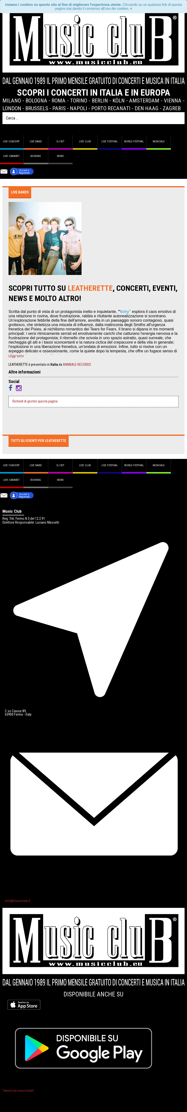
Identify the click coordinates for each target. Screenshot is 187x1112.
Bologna (36, 100)
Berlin (100, 100)
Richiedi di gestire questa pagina (34, 401)
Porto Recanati (111, 108)
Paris (59, 108)
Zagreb (172, 108)
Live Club (85, 141)
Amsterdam (144, 100)
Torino (78, 100)
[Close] (131, 8)
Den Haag (147, 108)
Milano (11, 100)
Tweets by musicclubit (18, 1091)
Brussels (36, 108)
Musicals (158, 141)
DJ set (60, 141)
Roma (58, 100)
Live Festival (110, 141)
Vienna (172, 100)
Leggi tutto (16, 356)
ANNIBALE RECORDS (77, 365)
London (11, 108)
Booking (35, 156)
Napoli (78, 108)
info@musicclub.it (17, 901)
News (60, 156)
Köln (118, 100)
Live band (36, 141)
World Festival (134, 141)
